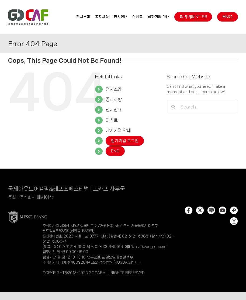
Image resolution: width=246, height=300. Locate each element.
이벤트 (112, 120)
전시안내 (114, 109)
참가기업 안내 (118, 130)
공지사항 (114, 99)
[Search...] (202, 106)
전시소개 (114, 89)
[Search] (173, 106)
